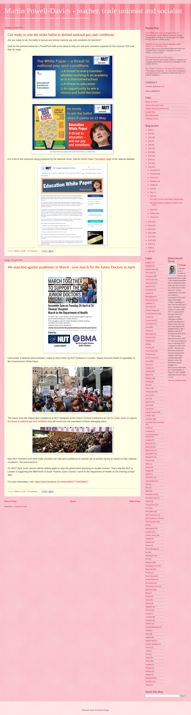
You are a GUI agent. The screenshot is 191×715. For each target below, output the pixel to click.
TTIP (147, 651)
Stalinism (148, 624)
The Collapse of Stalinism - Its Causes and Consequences (165, 68)
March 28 (148, 447)
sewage (148, 614)
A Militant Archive (151, 119)
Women (148, 675)
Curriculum (149, 324)
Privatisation (149, 583)
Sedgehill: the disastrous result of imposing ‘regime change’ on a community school (163, 45)
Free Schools (149, 351)
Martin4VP (149, 457)
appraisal (148, 286)
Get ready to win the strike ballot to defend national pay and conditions (61, 34)
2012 (150, 233)
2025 (150, 134)
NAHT (147, 474)
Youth (147, 685)
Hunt (147, 385)
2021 (150, 148)
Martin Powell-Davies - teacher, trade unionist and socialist (93, 11)
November (154, 174)
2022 (150, 145)
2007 (150, 251)
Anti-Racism (149, 280)
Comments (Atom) (20, 506)
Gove (147, 361)
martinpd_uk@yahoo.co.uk (154, 86)
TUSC (147, 661)
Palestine (148, 542)
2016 (150, 167)
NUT (147, 508)
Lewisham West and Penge (154, 422)
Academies (149, 276)
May (152, 192)
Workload (148, 678)
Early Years (149, 334)
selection (148, 610)
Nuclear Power (150, 505)
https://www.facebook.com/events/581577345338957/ (61, 482)
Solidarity (148, 620)
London (148, 440)
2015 (150, 222)
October (153, 177)
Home (73, 501)
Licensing (148, 431)
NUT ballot (149, 511)
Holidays (148, 378)
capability (148, 303)
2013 (150, 229)
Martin (183, 265)
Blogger (106, 710)
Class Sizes (149, 307)
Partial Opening (150, 549)
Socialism (148, 617)
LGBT (147, 428)
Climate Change (151, 310)
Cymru (147, 331)
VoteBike (148, 665)
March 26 (148, 443)
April (152, 196)
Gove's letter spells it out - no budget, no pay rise (162, 33)
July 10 (147, 395)
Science (148, 603)
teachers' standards (151, 644)
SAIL (147, 600)
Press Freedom (150, 576)
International (149, 392)
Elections (148, 337)
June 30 (148, 405)
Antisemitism (150, 283)
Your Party (149, 682)
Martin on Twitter (151, 102)
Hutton (147, 388)
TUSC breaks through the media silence (159, 57)
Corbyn (148, 317)
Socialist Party (150, 112)
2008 (150, 248)
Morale (147, 467)
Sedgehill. (148, 607)
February (153, 213)
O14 (146, 525)
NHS (147, 491)
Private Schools (150, 579)
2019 (150, 156)
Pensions (148, 562)
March (152, 210)
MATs (147, 464)
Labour (147, 409)
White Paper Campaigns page (96, 159)
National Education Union (154, 105)
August (153, 185)
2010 (150, 240)
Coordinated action (152, 314)
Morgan (148, 471)
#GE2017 (148, 263)
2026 (150, 130)
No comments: (33, 251)
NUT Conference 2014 (153, 518)
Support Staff (150, 641)
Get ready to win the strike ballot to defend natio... (167, 199)
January (153, 217)
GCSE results (150, 358)
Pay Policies (149, 556)
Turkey (147, 658)
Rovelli (148, 596)
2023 (150, 141)
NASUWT (149, 477)
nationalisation (150, 481)
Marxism (148, 460)
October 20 (149, 532)
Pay (146, 552)
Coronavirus (149, 320)
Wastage (148, 668)
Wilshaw (148, 671)
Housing (148, 382)
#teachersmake (150, 269)
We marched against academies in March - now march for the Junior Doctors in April (71, 267)
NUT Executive (150, 522)
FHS (147, 344)
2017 (150, 163)
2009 (150, 244)
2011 (150, 237)
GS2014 (148, 371)
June (152, 189)
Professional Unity (151, 586)
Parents (148, 545)
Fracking (148, 348)
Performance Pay (151, 566)
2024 (150, 137)
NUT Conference (151, 515)
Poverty (148, 573)
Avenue (148, 293)
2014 (150, 225)
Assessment (149, 290)
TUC (147, 654)
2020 (150, 152)
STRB (147, 631)
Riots (147, 593)
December (154, 170)
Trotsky (148, 648)
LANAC (148, 416)
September (154, 181)
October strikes (150, 535)
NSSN (147, 501)
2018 (150, 160)
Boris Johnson (150, 300)
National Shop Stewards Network (157, 109)
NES (147, 484)
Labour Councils (151, 412)
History (148, 375)
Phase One (149, 569)
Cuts (147, 327)
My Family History (152, 115)
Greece (147, 365)
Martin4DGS (149, 454)
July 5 (147, 399)
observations (149, 528)
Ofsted (147, 539)
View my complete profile (177, 380)
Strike (147, 634)
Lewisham (149, 419)
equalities (148, 341)
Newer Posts (10, 501)
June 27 (148, 402)
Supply (147, 637)
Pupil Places (149, 590)
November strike (151, 498)
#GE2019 (148, 266)
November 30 (150, 494)
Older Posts (134, 501)
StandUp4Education (152, 627)
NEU (147, 488)
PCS (147, 559)
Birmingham (149, 297)
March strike (149, 450)
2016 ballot (149, 273)
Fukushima (149, 354)
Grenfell (148, 368)
